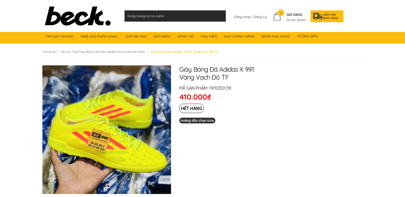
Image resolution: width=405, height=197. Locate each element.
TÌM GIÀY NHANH (60, 37)
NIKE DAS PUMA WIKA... (100, 37)
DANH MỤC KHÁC (276, 37)
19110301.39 (220, 88)
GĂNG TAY (186, 37)
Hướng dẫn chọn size (197, 120)
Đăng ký (260, 17)
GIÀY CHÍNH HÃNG (239, 37)
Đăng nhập (242, 17)
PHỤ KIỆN (209, 37)
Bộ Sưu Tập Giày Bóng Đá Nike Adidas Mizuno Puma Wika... (103, 52)
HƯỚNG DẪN (308, 37)
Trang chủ (49, 52)
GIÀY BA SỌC (137, 37)
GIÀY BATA (163, 37)
